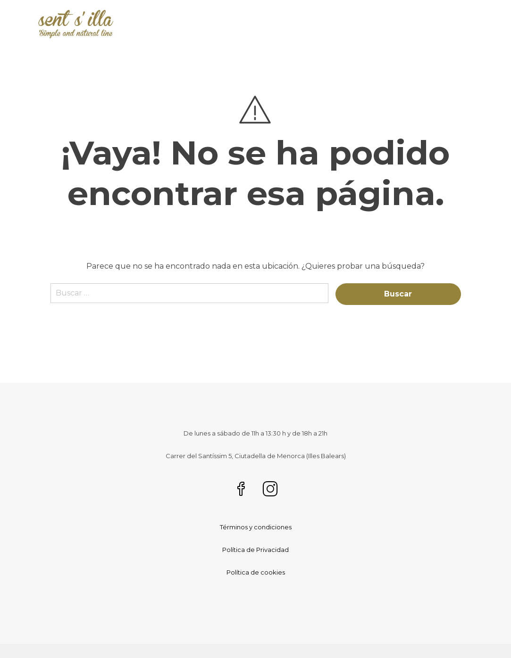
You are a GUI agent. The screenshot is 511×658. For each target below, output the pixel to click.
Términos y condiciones (256, 527)
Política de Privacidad (255, 549)
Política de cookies (255, 572)
